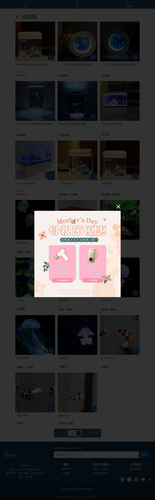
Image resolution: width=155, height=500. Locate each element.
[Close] (118, 206)
